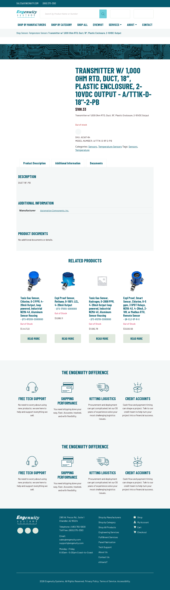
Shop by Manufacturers (32, 24)
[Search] (103, 14)
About (130, 24)
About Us (103, 552)
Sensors (24, 32)
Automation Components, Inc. (54, 210)
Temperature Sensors (38, 32)
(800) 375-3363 (76, 530)
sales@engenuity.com (70, 539)
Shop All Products (107, 527)
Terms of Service (108, 581)
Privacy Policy (92, 581)
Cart (139, 527)
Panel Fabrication (106, 542)
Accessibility (123, 581)
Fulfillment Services (108, 537)
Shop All (82, 24)
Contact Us (103, 557)
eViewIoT (98, 24)
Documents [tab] (96, 163)
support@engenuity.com (71, 543)
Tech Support (105, 547)
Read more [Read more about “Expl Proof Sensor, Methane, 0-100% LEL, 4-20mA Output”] (68, 338)
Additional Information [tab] (67, 163)
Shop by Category (61, 24)
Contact (147, 24)
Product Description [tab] (34, 163)
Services (114, 24)
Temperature (82, 150)
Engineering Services (108, 532)
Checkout (142, 532)
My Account (143, 522)
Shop (18, 32)
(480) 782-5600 (78, 526)
